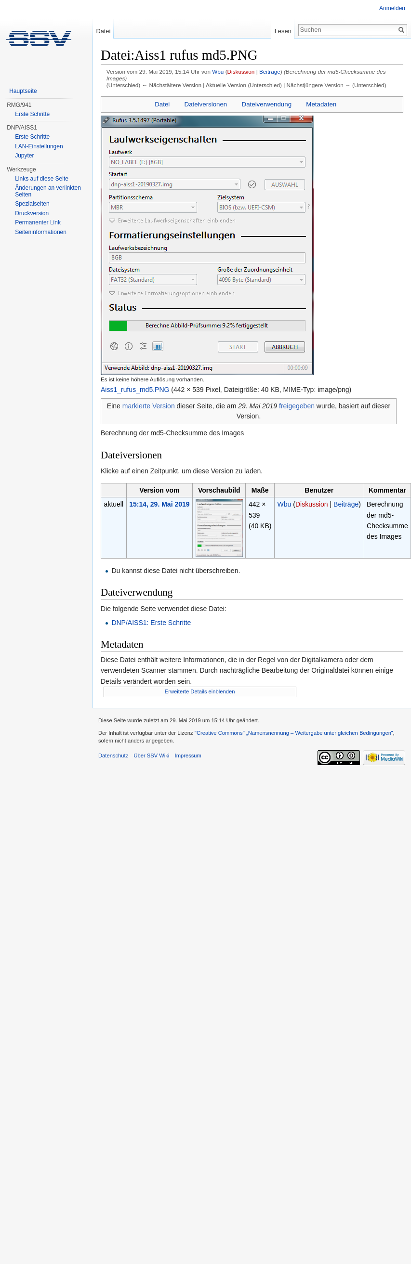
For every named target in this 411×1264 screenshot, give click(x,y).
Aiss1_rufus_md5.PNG (135, 389)
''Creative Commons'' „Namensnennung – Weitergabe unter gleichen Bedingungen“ (294, 733)
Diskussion (241, 71)
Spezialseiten (32, 203)
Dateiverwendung (267, 104)
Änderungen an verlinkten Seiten (48, 191)
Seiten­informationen (40, 232)
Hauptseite (23, 91)
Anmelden (392, 8)
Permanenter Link (38, 222)
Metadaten (321, 104)
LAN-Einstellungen (39, 146)
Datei (162, 104)
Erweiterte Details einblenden (200, 691)
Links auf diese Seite (41, 178)
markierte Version (148, 406)
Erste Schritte (32, 114)
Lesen (283, 31)
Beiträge (269, 71)
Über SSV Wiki (151, 755)
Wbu (218, 71)
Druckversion (32, 213)
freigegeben (297, 406)
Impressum (188, 755)
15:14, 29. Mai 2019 (159, 504)
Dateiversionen (206, 104)
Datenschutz (113, 755)
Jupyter (24, 155)
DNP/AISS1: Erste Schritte (151, 622)
